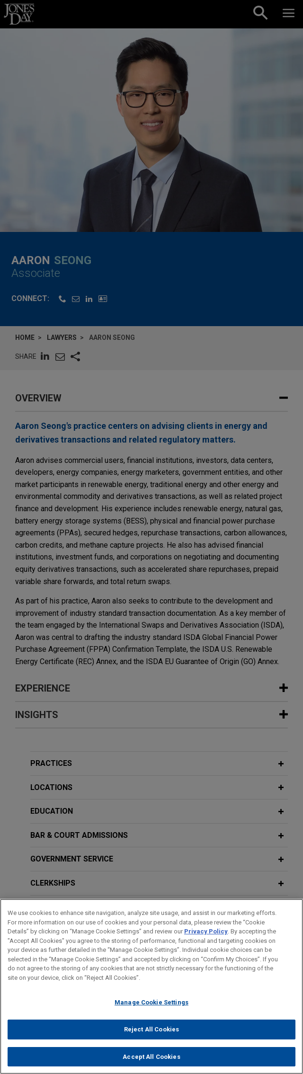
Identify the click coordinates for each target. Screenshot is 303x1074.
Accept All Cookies (151, 1061)
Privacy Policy (206, 937)
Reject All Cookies (151, 1034)
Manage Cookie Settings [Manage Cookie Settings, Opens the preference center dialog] (151, 1008)
